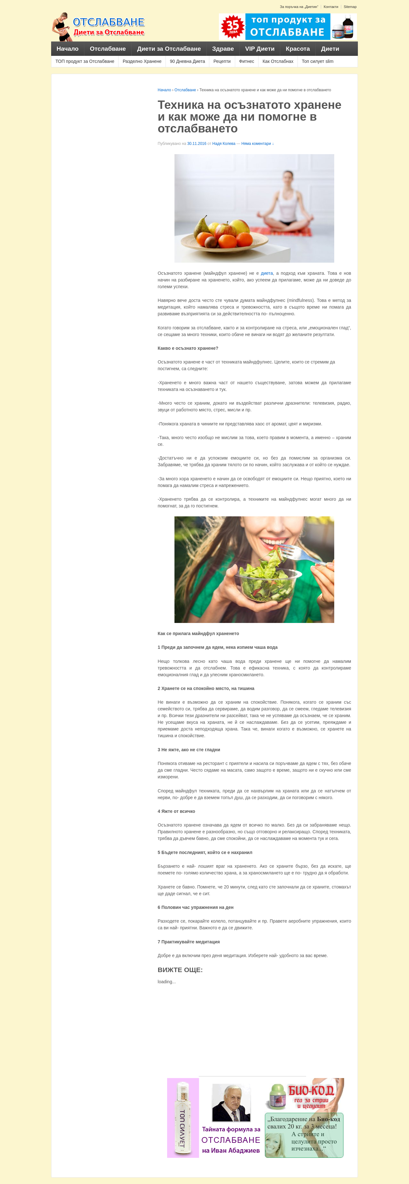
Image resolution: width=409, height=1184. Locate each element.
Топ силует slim (317, 61)
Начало (68, 48)
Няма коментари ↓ (257, 143)
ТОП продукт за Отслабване (85, 61)
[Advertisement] (252, 1031)
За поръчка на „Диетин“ (299, 7)
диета (267, 273)
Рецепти (222, 61)
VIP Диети (259, 48)
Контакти (331, 7)
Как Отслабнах (278, 61)
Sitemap (350, 7)
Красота (298, 48)
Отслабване (108, 48)
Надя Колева (223, 143)
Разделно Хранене (142, 61)
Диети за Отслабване (169, 48)
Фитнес (246, 61)
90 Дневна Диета (187, 61)
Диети (330, 48)
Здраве (223, 48)
